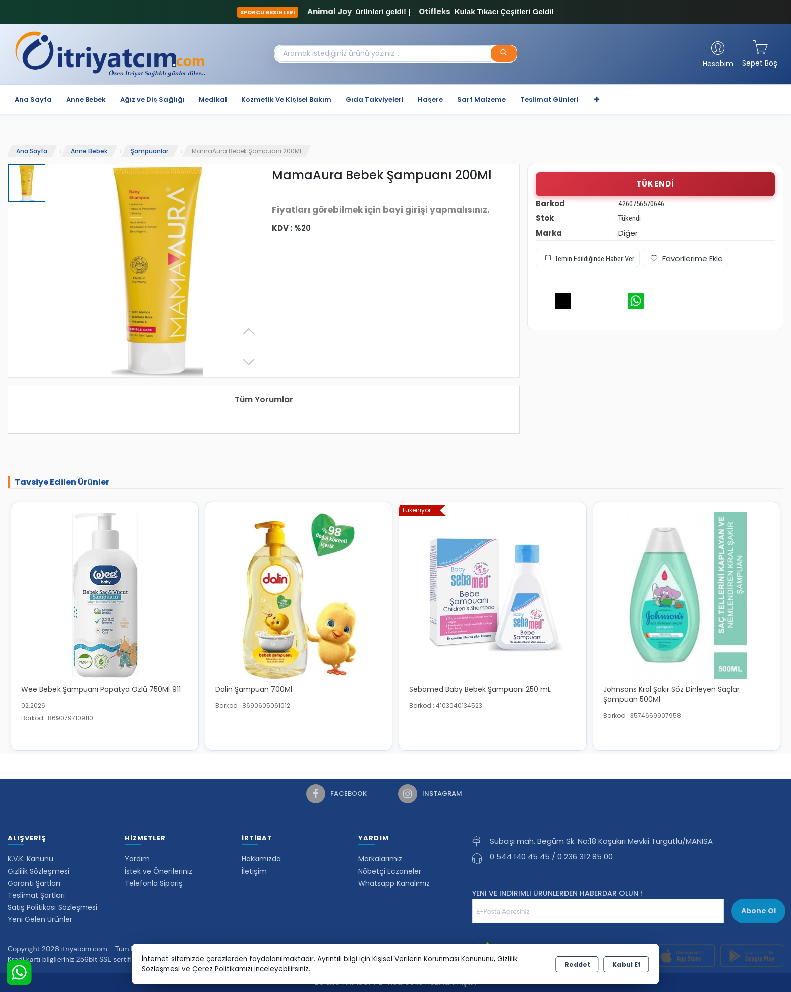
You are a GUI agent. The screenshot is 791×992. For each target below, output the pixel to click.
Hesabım (718, 63)
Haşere (430, 99)
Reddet (577, 964)
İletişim (254, 871)
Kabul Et (626, 964)
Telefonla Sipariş (154, 883)
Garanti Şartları (34, 883)
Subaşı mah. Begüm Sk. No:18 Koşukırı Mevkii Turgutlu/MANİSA (601, 841)
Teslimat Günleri (549, 99)
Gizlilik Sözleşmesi (38, 871)
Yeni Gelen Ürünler (40, 919)
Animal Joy (329, 11)
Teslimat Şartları (36, 895)
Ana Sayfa (33, 99)
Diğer (628, 233)
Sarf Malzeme (481, 99)
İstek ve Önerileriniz (158, 871)
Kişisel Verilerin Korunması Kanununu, (433, 959)
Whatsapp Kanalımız (394, 883)
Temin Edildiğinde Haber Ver (587, 258)
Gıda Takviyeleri (375, 99)
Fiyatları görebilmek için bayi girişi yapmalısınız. (381, 210)
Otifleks (434, 11)
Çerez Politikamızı (222, 969)
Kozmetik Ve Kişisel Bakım (286, 99)
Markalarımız (380, 859)
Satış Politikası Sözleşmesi (52, 907)
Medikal (213, 99)
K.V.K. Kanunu (30, 859)
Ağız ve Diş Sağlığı (152, 99)
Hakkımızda (261, 859)
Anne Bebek (86, 99)
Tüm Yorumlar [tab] (264, 399)
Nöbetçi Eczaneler (389, 871)
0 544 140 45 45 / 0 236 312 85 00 (551, 856)
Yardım (137, 859)
